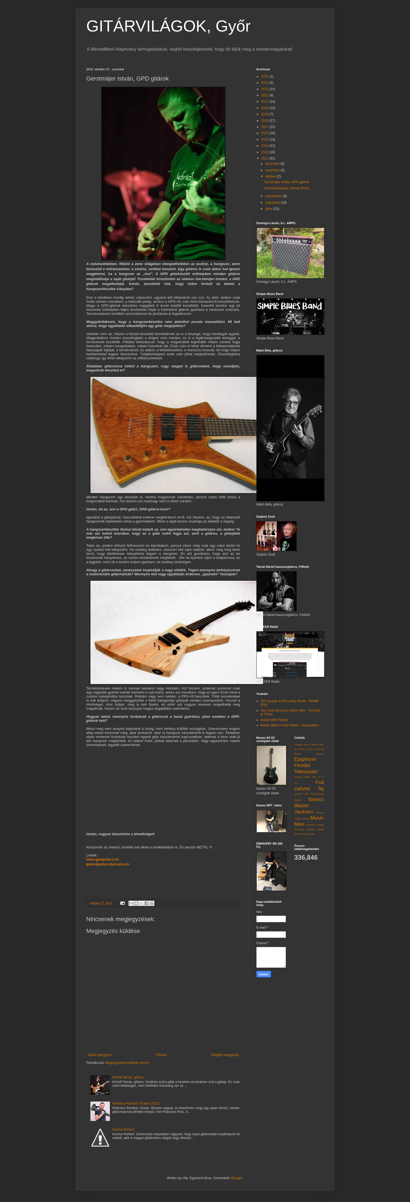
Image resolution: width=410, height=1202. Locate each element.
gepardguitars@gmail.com (108, 864)
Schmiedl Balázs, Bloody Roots (286, 188)
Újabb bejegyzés (100, 1055)
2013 (265, 152)
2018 (265, 121)
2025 (265, 76)
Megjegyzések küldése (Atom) (127, 1063)
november (272, 170)
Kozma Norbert (123, 1129)
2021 (265, 101)
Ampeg (298, 744)
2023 (265, 89)
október (271, 176)
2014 (265, 146)
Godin (297, 800)
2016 (265, 133)
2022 (265, 95)
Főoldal (161, 1055)
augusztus (273, 202)
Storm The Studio (304, 833)
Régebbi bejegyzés (225, 1055)
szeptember (274, 196)
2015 (265, 139)
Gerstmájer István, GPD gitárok (286, 182)
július (269, 209)
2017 (265, 127)
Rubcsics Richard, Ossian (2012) (136, 1103)
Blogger (236, 1178)
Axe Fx (307, 744)
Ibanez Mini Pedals (274, 720)
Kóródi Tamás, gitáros (128, 1077)
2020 (265, 108)
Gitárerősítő (317, 793)
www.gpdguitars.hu (102, 859)
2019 (265, 114)
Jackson (303, 811)
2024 (265, 83)
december (272, 164)
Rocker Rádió (315, 829)
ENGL (320, 753)
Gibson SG (301, 793)
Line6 (306, 818)
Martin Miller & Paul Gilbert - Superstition (289, 725)
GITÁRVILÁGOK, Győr (168, 26)
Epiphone (305, 759)
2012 (265, 158)
